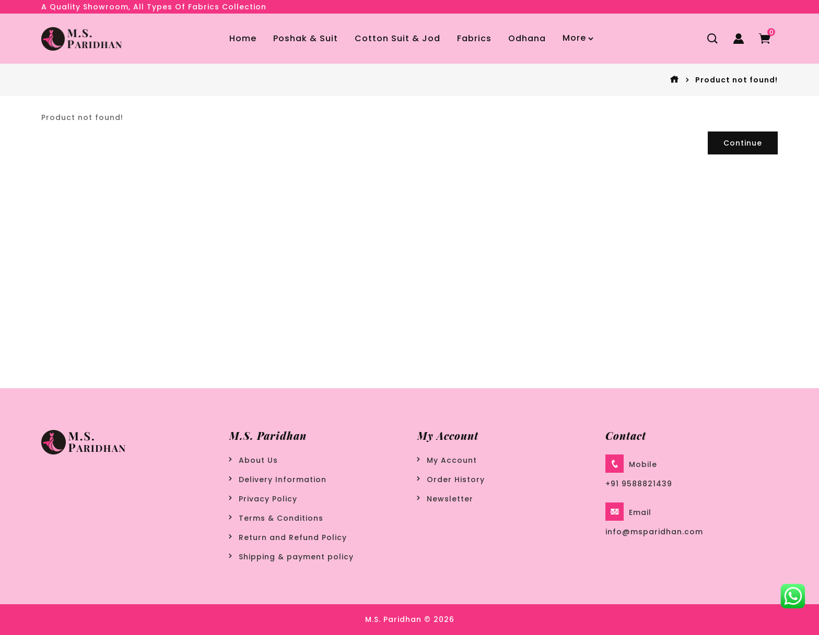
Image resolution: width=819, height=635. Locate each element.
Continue (742, 143)
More (574, 38)
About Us (258, 460)
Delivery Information (282, 479)
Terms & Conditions (281, 518)
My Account (452, 460)
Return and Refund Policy (293, 537)
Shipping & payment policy (296, 557)
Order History (456, 479)
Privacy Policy (268, 499)
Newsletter (450, 499)
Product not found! (736, 80)
